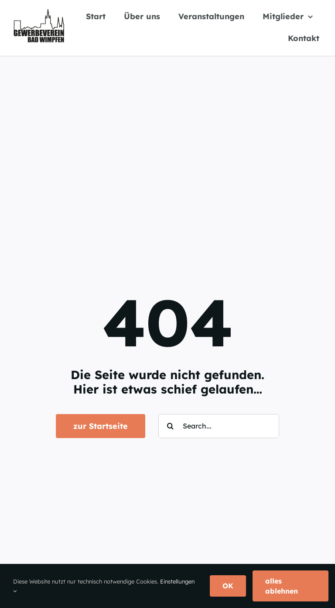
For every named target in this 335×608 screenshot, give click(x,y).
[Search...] (218, 426)
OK (227, 585)
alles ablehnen (281, 586)
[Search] (170, 426)
